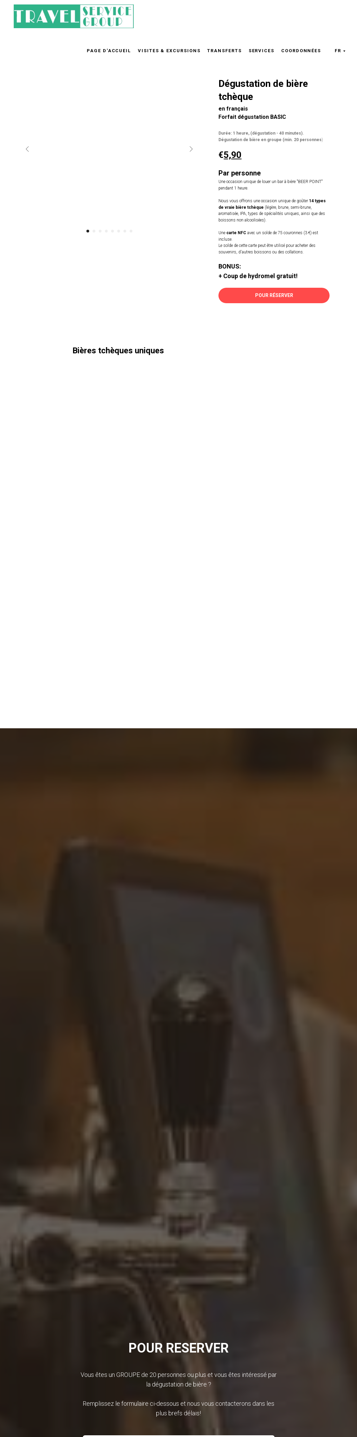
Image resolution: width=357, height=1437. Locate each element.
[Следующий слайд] (191, 149)
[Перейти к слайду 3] (100, 231)
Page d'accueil (109, 50)
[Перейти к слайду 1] (87, 231)
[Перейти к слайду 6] (118, 231)
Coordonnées (301, 50)
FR (338, 50)
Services (261, 50)
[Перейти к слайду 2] (94, 231)
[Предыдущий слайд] (27, 149)
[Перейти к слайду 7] (124, 231)
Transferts (224, 50)
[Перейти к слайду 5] (112, 231)
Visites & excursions (169, 50)
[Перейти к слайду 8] (131, 231)
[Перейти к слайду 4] (106, 231)
